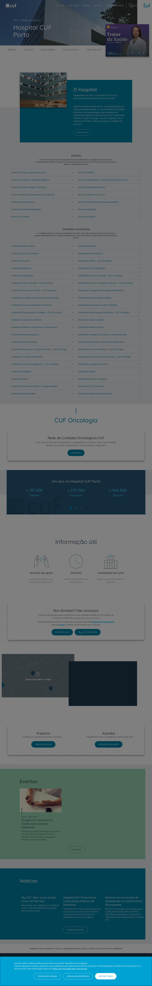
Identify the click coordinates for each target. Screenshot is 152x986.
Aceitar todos (106, 976)
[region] (76, 971)
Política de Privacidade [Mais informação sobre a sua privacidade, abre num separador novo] (61, 968)
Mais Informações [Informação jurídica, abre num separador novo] (79, 968)
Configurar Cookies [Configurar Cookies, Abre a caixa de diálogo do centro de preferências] (47, 976)
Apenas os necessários (78, 976)
